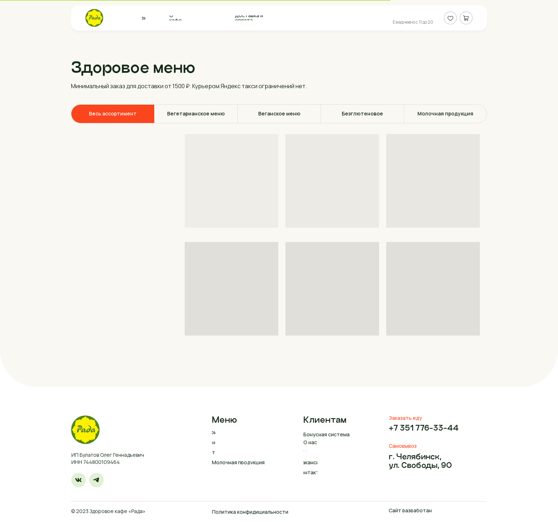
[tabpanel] (279, 235)
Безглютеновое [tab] (362, 113)
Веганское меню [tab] (279, 113)
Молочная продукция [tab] (445, 113)
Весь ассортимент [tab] (113, 113)
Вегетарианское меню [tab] (196, 113)
